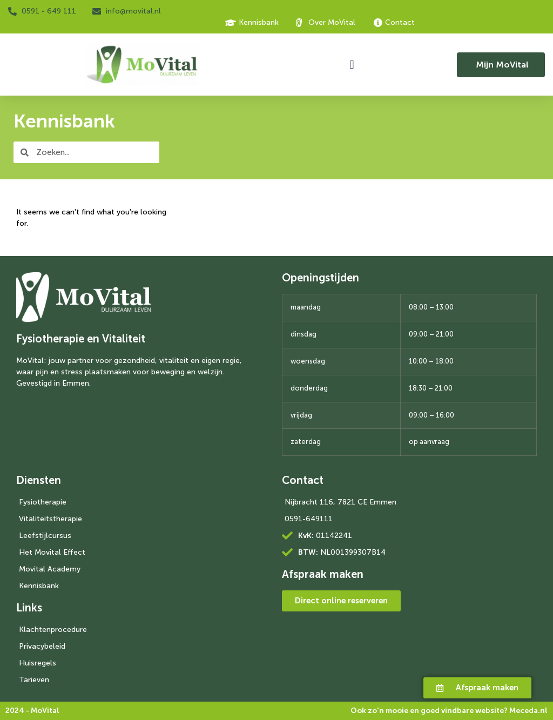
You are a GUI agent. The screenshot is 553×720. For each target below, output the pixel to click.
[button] (352, 64)
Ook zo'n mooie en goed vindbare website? (449, 710)
